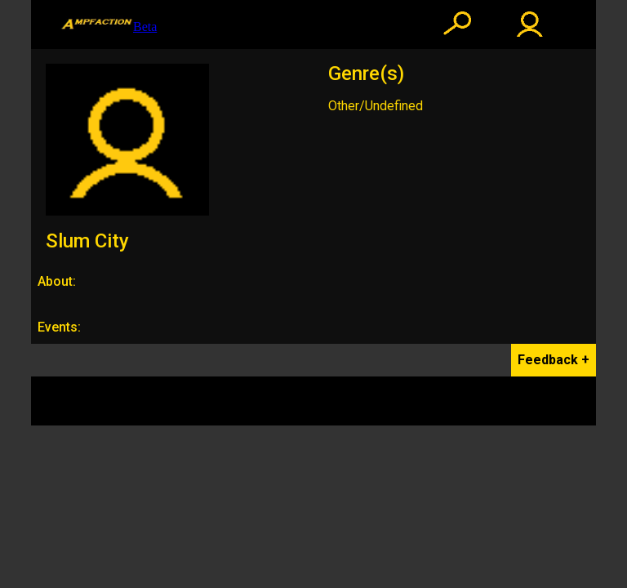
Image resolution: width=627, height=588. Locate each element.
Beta (108, 24)
